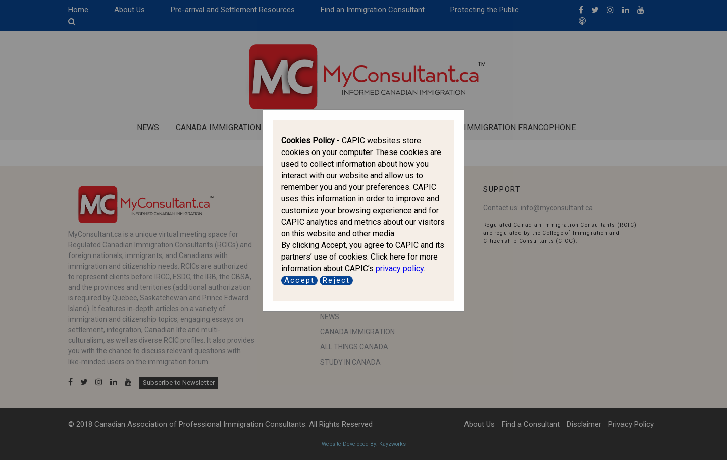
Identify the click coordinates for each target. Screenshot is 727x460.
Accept (299, 280)
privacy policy (400, 268)
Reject (336, 280)
